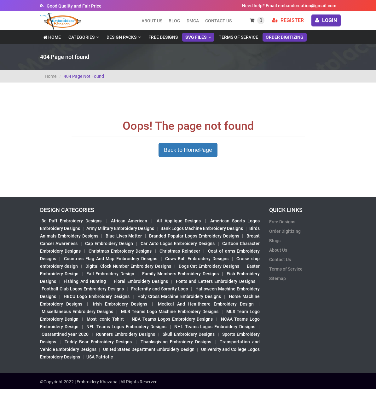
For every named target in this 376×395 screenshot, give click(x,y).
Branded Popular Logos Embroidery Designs (194, 235)
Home (52, 37)
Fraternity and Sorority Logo (159, 288)
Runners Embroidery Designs (125, 334)
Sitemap (277, 278)
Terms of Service (238, 37)
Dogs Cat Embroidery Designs (209, 266)
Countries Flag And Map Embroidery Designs (110, 258)
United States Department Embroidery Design (148, 349)
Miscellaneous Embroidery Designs (77, 311)
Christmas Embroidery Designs (120, 251)
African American (129, 220)
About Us (278, 250)
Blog (174, 20)
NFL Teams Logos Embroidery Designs (126, 326)
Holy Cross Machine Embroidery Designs (179, 296)
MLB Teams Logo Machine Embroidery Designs (169, 311)
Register (288, 20)
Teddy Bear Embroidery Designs (98, 341)
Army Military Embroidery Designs (120, 228)
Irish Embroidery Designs (120, 303)
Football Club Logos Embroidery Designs (83, 288)
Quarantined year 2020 (65, 334)
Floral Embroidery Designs (141, 281)
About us (152, 20)
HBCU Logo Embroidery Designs (97, 296)
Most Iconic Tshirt (105, 319)
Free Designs (163, 37)
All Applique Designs (179, 220)
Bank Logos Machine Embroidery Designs (201, 228)
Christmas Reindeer (179, 251)
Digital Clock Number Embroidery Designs (128, 266)
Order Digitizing (285, 37)
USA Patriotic (99, 356)
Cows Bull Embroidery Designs (196, 258)
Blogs (275, 240)
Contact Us (218, 20)
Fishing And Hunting (85, 281)
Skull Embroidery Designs (189, 334)
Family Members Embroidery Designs (180, 273)
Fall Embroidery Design (110, 273)
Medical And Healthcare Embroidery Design (206, 303)
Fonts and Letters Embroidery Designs (215, 281)
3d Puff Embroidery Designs (72, 220)
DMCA (193, 20)
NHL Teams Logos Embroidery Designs (214, 326)
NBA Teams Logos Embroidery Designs (172, 319)
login (326, 20)
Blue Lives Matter (124, 235)
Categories (81, 37)
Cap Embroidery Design (109, 243)
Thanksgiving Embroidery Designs (176, 341)
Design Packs (121, 37)
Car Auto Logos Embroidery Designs (178, 243)
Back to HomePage (188, 149)
